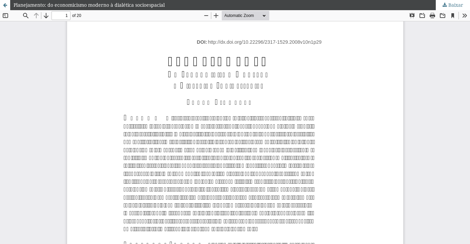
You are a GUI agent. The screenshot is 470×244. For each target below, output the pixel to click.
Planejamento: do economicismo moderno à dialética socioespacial (89, 5)
